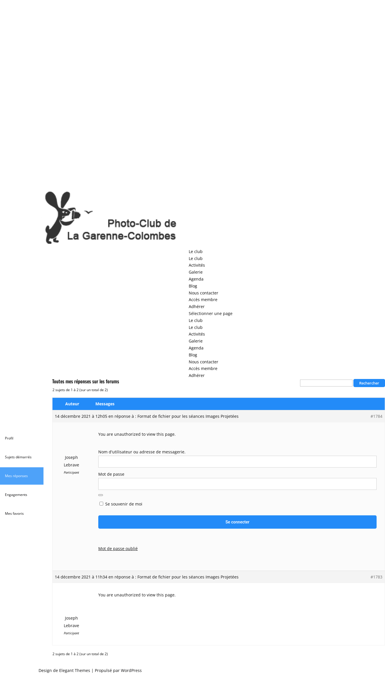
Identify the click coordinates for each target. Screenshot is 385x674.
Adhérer (197, 306)
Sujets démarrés (18, 457)
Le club (196, 251)
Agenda (196, 279)
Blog (193, 286)
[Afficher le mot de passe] (100, 495)
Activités (197, 265)
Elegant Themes (74, 670)
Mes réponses (16, 475)
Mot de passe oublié (118, 548)
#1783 (376, 577)
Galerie (196, 272)
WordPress (131, 670)
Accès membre (203, 299)
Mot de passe (111, 474)
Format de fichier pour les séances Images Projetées (188, 416)
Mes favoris (14, 513)
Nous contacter (203, 293)
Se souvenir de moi (120, 504)
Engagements (16, 494)
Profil (9, 438)
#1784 (376, 416)
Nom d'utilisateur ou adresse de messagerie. (142, 452)
